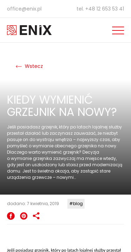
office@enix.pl (24, 8)
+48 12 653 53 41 (104, 8)
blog (78, 203)
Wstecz (29, 66)
